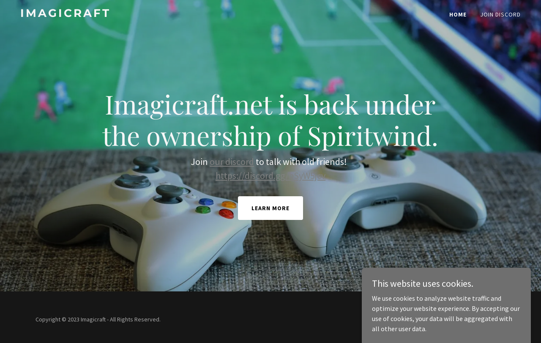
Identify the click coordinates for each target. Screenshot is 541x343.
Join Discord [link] (500, 14)
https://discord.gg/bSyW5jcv (270, 175)
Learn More (270, 208)
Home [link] (458, 14)
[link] (107, 14)
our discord (232, 161)
